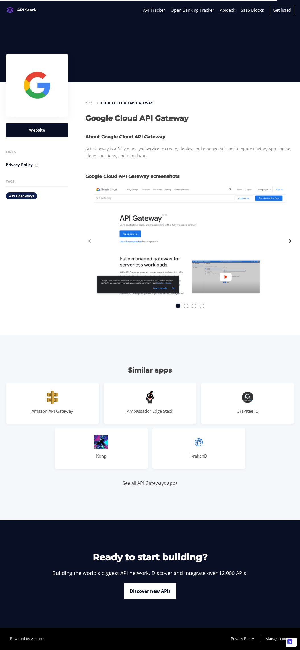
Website (37, 130)
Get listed (282, 10)
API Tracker (154, 10)
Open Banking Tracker (192, 10)
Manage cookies (279, 638)
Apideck (227, 10)
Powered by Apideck (27, 638)
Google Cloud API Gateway (127, 103)
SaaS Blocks (252, 10)
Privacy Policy (22, 164)
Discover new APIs (150, 591)
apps (89, 103)
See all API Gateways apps (150, 483)
